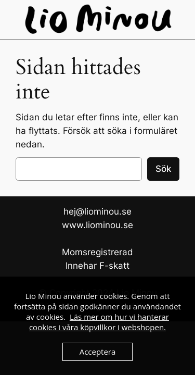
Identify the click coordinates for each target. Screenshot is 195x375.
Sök (163, 169)
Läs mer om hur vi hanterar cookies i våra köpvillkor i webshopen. (99, 321)
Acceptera (98, 351)
